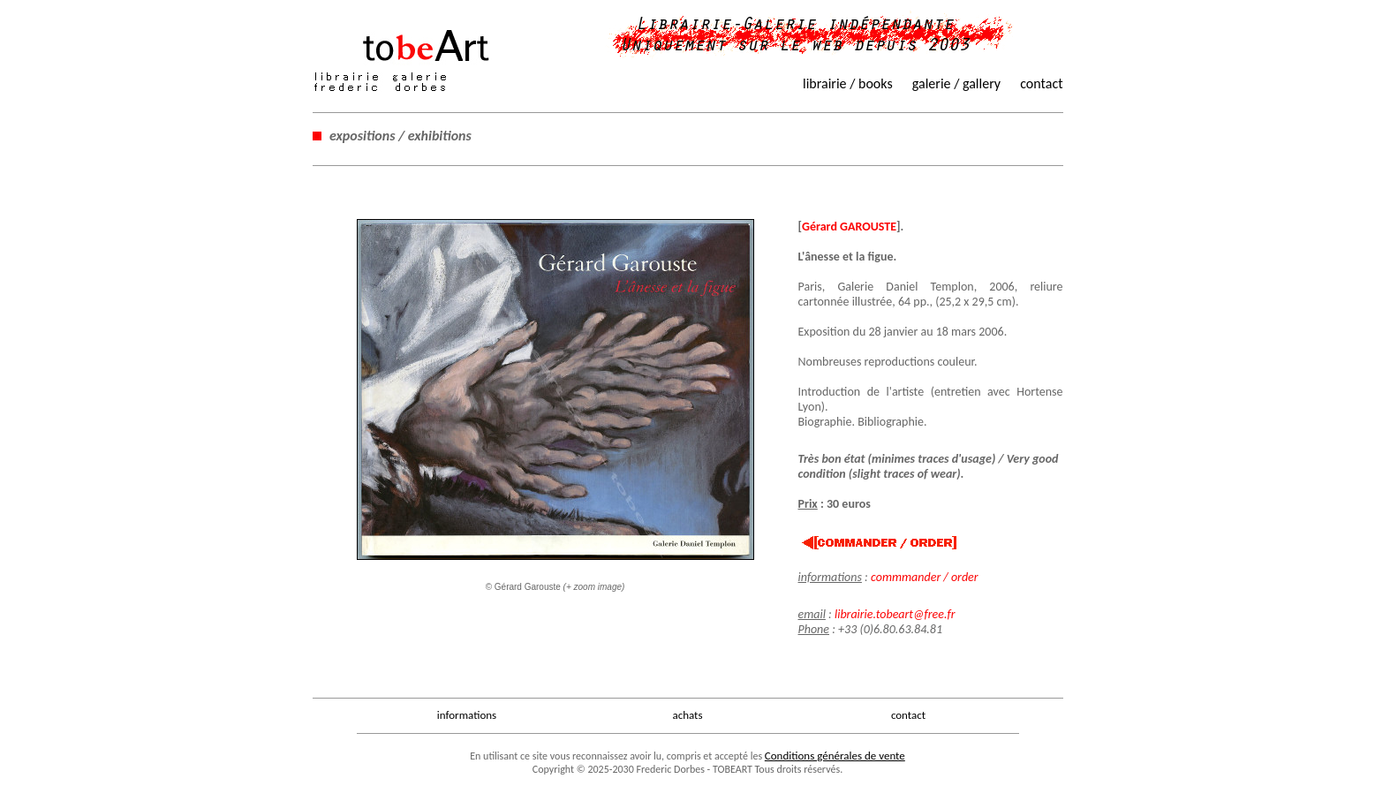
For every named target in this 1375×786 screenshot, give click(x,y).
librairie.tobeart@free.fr (895, 614)
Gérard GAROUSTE (849, 226)
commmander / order (924, 577)
